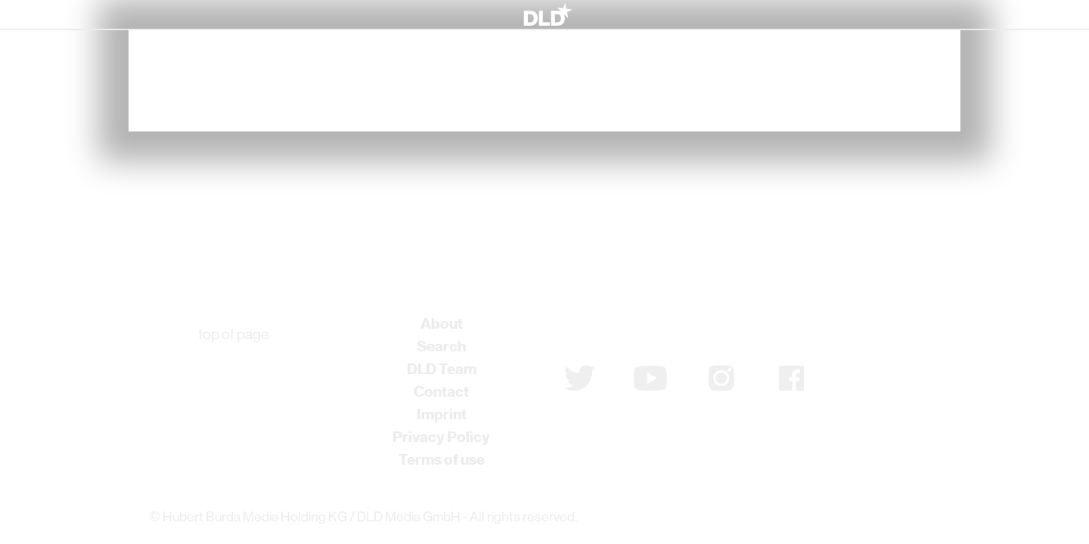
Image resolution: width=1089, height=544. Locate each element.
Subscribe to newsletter (644, 329)
